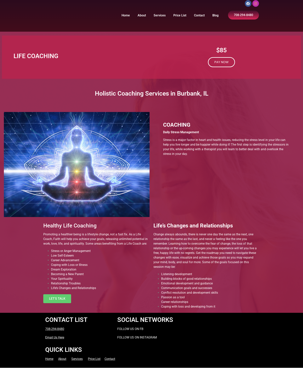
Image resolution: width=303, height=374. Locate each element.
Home (126, 15)
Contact (199, 15)
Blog (215, 15)
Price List (179, 15)
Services (160, 15)
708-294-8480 (54, 329)
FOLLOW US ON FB (130, 329)
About (142, 15)
